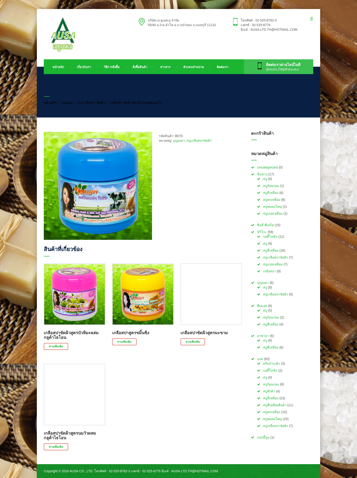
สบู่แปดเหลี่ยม (273, 213)
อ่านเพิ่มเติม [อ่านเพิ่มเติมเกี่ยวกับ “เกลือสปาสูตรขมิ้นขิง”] (124, 341)
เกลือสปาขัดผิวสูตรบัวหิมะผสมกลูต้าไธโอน (71, 335)
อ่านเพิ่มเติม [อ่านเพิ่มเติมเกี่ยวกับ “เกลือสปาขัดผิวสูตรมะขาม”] (193, 341)
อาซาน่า (263, 336)
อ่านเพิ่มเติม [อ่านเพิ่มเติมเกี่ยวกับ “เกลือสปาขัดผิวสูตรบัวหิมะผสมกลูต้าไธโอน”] (56, 346)
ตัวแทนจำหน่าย (193, 67)
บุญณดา (67, 103)
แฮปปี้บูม (263, 437)
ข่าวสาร (165, 67)
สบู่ (265, 179)
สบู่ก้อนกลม (271, 186)
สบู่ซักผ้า (269, 391)
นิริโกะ (262, 232)
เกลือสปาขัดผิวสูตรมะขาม (204, 333)
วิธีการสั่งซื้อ (112, 67)
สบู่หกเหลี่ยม (271, 199)
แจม (260, 359)
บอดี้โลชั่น (270, 236)
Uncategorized (267, 167)
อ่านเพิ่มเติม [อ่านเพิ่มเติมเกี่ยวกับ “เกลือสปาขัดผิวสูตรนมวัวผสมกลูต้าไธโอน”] (56, 446)
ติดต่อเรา (222, 67)
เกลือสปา (269, 271)
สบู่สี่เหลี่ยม (270, 193)
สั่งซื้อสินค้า (139, 67)
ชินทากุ (262, 174)
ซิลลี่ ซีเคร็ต (265, 225)
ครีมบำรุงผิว (271, 363)
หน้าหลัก (58, 67)
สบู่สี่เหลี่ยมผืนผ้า (274, 405)
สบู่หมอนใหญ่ (272, 206)
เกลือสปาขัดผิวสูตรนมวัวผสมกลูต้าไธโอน (70, 435)
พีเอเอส (262, 306)
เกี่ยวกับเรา (84, 67)
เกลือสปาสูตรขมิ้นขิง (130, 333)
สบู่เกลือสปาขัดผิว (92, 103)
